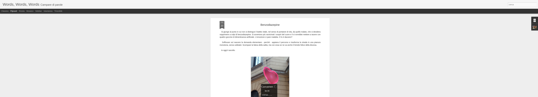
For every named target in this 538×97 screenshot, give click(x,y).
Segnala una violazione (288, 95)
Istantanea (48, 11)
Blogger (277, 95)
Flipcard (13, 11)
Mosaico (29, 11)
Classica (4, 11)
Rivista (21, 11)
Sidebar (38, 11)
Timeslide (58, 11)
